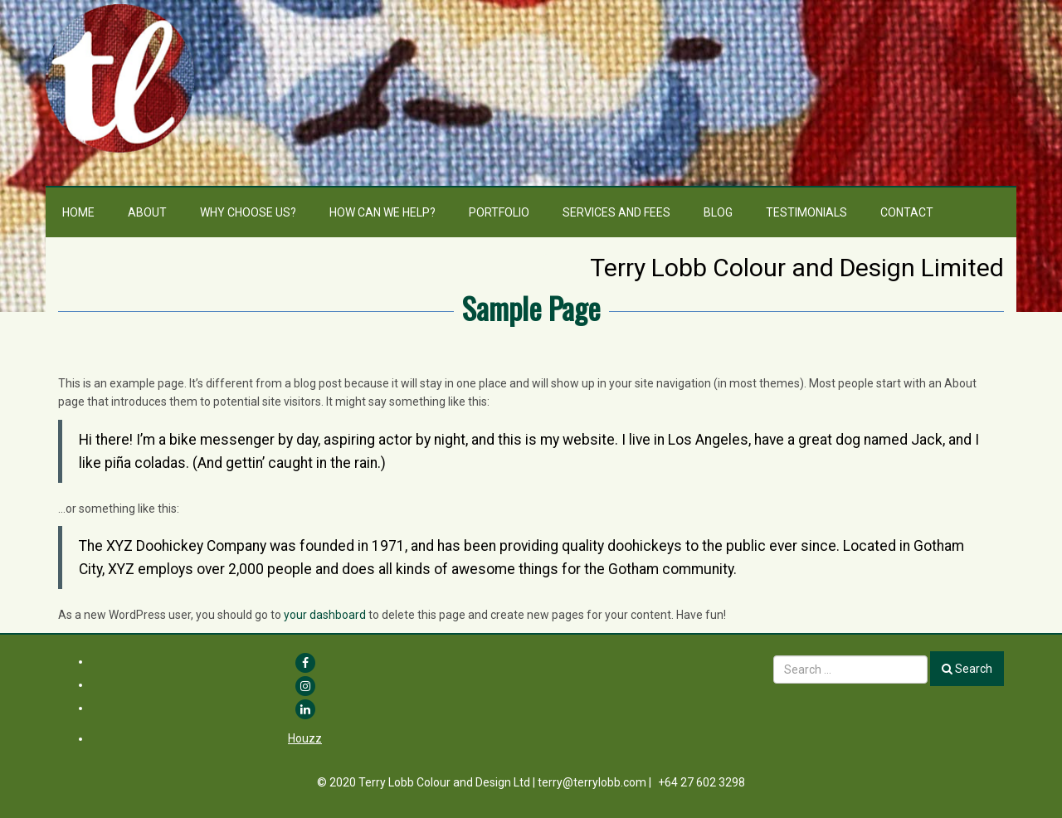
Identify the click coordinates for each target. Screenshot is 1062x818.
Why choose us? (248, 212)
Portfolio (499, 212)
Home (78, 212)
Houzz (305, 738)
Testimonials (806, 212)
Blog (718, 212)
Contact (906, 212)
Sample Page (531, 307)
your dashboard (325, 614)
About (147, 212)
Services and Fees (616, 212)
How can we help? (382, 212)
